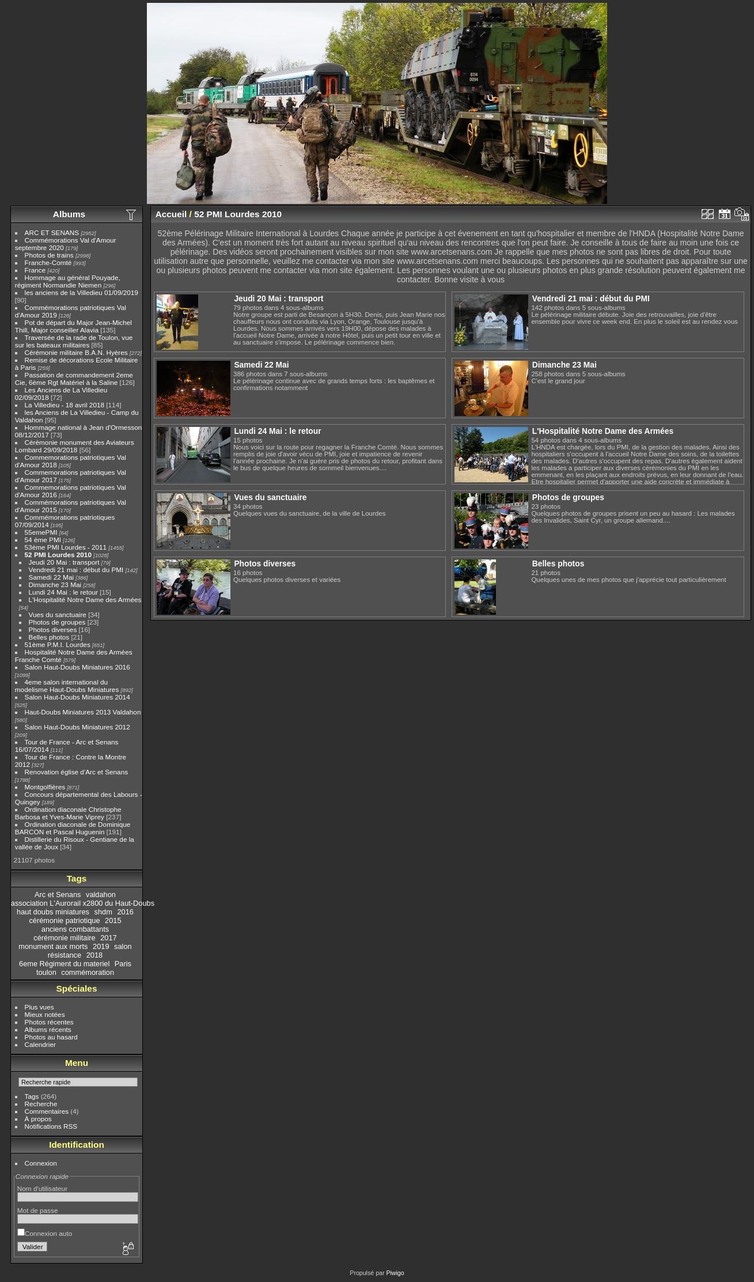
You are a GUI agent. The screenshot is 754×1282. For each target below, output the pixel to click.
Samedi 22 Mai (51, 577)
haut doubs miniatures (53, 911)
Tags (32, 1096)
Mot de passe (37, 1210)
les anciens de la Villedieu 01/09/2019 (81, 292)
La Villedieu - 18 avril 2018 (64, 405)
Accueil (171, 214)
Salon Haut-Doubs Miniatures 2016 (77, 667)
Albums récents (48, 1029)
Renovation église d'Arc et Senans (76, 772)
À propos (38, 1118)
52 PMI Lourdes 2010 (58, 554)
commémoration (87, 972)
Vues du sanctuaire (57, 614)
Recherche (41, 1103)
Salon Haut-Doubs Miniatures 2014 (77, 697)
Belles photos (49, 637)
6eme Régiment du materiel (64, 963)
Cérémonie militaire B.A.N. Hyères (76, 352)
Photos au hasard (51, 1037)
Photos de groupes (57, 622)
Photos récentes (49, 1022)
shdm (103, 911)
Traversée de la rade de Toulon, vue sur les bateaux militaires (73, 341)
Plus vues (39, 1007)
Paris (123, 963)
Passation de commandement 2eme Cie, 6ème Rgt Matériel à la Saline (74, 378)
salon (123, 946)
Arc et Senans (58, 894)
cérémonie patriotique (64, 920)
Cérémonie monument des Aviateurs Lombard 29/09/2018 (74, 445)
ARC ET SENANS (52, 232)
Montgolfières (45, 787)
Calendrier (40, 1044)
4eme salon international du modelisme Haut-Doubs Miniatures (67, 685)
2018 (94, 955)
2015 (113, 920)
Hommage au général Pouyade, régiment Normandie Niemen (67, 281)
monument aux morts (53, 946)
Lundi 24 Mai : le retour (63, 592)
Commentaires (47, 1111)
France (35, 270)
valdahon (101, 894)
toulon (46, 972)
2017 (108, 937)
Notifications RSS (51, 1126)
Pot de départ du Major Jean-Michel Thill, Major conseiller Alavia (73, 326)
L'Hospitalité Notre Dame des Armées (85, 599)
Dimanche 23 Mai (55, 584)
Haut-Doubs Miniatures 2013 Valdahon (83, 712)
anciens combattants (75, 929)
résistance (64, 955)
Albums (69, 214)
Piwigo (395, 1272)
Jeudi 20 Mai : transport (64, 562)
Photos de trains (49, 255)
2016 (125, 911)
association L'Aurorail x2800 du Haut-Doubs (82, 903)
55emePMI (41, 532)
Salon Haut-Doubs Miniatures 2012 (77, 727)
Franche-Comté (48, 262)
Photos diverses (53, 629)
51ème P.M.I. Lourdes (57, 644)
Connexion (41, 1163)
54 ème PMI (43, 539)
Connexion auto (44, 1233)
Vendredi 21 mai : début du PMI (76, 569)
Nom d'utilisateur (42, 1188)
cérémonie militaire (64, 937)
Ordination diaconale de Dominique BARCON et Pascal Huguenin (73, 827)
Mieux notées (45, 1014)
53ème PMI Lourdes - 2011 (66, 547)
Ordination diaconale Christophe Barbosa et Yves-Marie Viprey (68, 812)
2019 (101, 946)
